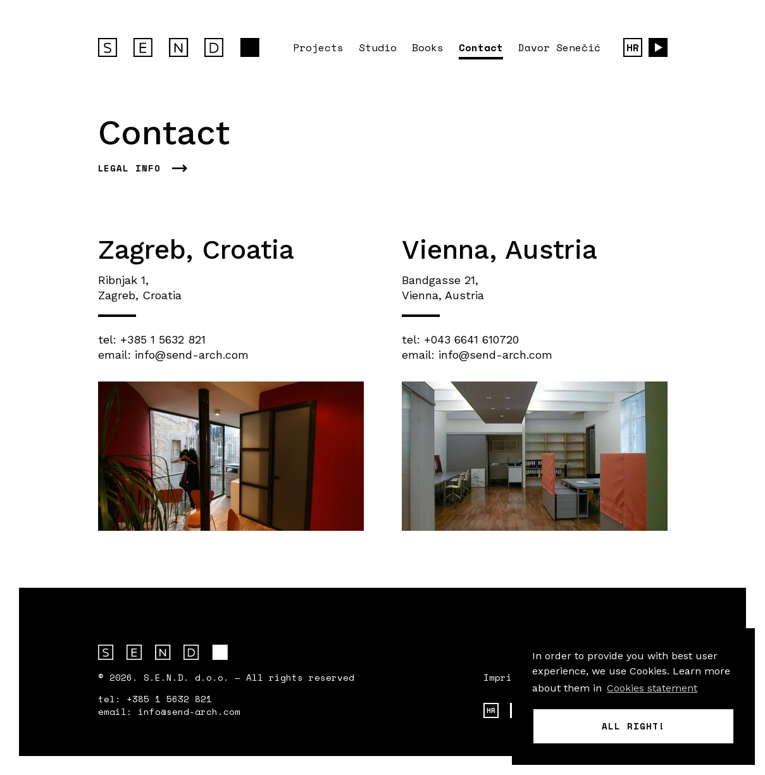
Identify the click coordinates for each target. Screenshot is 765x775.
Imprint (503, 677)
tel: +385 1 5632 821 (152, 339)
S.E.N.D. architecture (178, 47)
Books (428, 47)
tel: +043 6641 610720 (460, 339)
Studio (378, 47)
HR (632, 47)
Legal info (129, 168)
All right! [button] (633, 726)
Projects (318, 47)
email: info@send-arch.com (173, 354)
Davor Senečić (559, 47)
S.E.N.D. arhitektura (163, 652)
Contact (481, 47)
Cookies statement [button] (652, 688)
